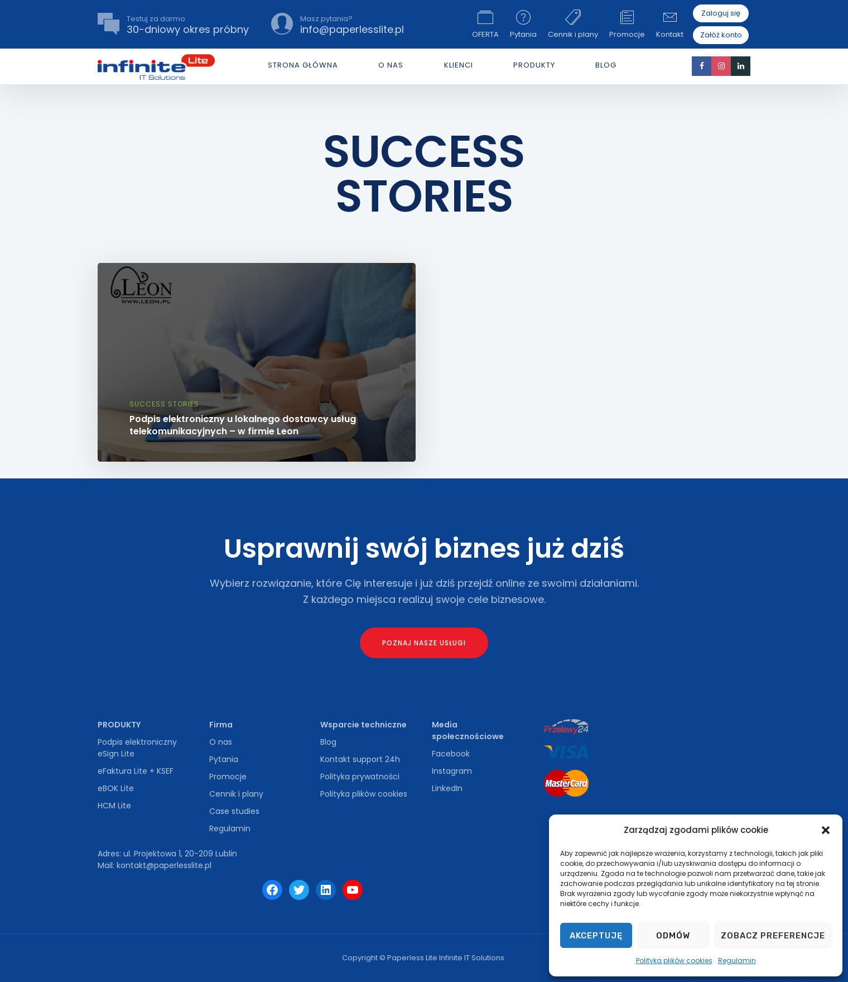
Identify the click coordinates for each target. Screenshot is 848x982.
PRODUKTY (534, 65)
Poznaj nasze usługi (424, 643)
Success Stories (164, 404)
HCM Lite (114, 805)
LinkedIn (447, 788)
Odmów (673, 936)
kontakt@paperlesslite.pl (164, 865)
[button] (825, 830)
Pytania (523, 24)
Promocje (627, 24)
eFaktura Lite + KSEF (136, 771)
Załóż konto (721, 35)
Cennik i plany (573, 24)
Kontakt (669, 24)
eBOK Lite (116, 788)
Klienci (458, 65)
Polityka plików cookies (674, 960)
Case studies (234, 811)
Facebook (451, 753)
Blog (605, 65)
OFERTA (485, 24)
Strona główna (303, 65)
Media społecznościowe (468, 730)
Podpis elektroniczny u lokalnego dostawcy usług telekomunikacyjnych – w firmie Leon (242, 425)
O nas (220, 742)
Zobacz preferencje (773, 936)
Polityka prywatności (359, 776)
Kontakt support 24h (360, 759)
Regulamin (737, 960)
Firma (221, 724)
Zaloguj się (720, 13)
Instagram (452, 771)
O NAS (390, 65)
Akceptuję (596, 936)
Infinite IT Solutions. (472, 957)
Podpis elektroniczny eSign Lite (137, 747)
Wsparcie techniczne (363, 724)
